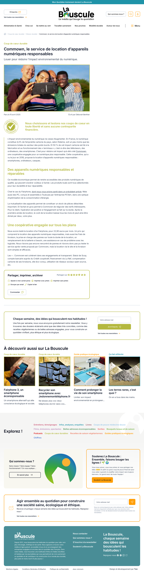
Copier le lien (32, 284)
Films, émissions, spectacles (47, 429)
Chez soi (29, 26)
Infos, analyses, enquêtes (71, 425)
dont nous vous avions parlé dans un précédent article (57, 191)
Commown (81, 151)
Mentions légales (12, 569)
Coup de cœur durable (16, 34)
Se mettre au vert (43, 26)
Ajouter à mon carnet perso (20, 281)
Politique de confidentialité (59, 569)
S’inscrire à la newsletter (84, 542)
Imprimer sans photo (60, 281)
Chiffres (37, 438)
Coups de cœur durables (56, 433)
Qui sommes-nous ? (82, 538)
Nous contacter (80, 533)
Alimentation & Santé (13, 26)
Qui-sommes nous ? (116, 14)
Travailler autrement (62, 26)
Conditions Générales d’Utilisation (34, 569)
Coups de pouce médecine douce (110, 425)
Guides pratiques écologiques (119, 433)
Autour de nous (113, 26)
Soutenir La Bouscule (102, 480)
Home (5, 34)
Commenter (15, 292)
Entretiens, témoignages (45, 425)
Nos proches (80, 26)
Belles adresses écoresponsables (79, 429)
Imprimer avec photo (41, 281)
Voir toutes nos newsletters (14, 17)
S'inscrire (15, 12)
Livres (89, 425)
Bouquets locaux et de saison (120, 429)
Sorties (101, 429)
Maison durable (31, 34)
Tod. (136, 569)
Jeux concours (78, 569)
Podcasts (38, 433)
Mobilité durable (96, 26)
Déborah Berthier (83, 114)
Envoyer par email (17, 284)
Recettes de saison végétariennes (86, 433)
